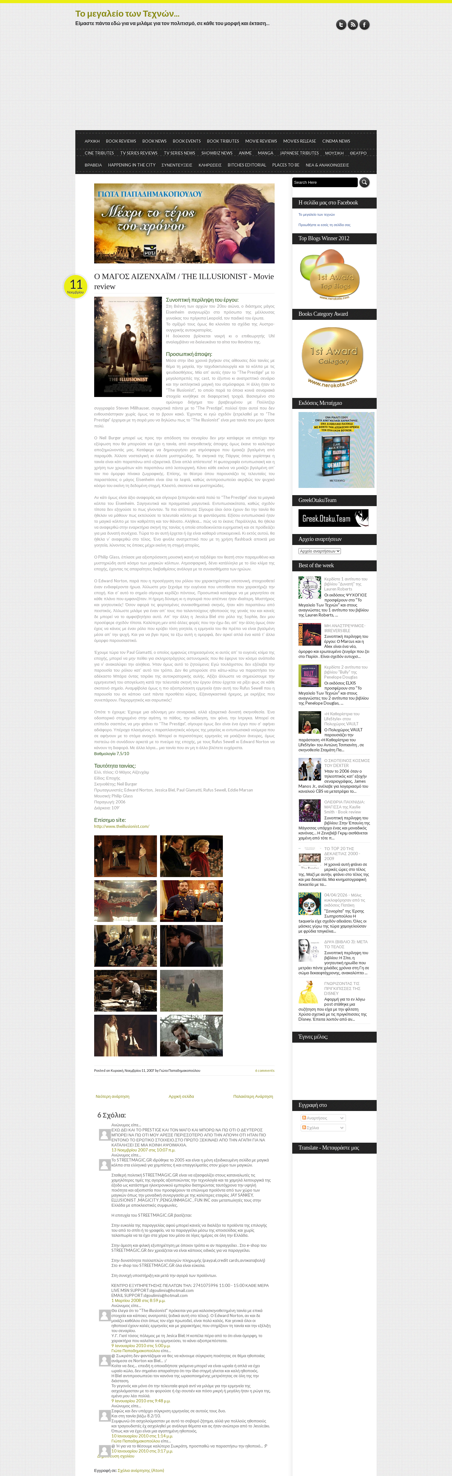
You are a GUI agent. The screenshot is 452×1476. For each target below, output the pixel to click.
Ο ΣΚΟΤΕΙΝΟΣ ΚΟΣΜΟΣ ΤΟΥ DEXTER (347, 763)
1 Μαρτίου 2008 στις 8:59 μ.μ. (138, 1300)
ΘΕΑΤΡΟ (358, 153)
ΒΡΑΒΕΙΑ (93, 164)
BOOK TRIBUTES (223, 141)
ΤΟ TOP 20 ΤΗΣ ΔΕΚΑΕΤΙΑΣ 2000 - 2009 (342, 853)
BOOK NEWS (155, 141)
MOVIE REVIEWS (261, 141)
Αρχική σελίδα (181, 1096)
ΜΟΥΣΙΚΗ (334, 153)
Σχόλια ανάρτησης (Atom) (141, 1470)
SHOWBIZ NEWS (217, 153)
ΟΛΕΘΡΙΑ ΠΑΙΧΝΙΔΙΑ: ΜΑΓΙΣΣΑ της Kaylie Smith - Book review (344, 806)
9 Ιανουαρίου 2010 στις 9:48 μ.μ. (140, 1400)
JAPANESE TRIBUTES (299, 153)
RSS (353, 24)
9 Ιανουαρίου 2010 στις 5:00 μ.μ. (140, 1345)
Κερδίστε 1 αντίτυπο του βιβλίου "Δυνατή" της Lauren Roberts (346, 583)
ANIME (245, 153)
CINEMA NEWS (336, 141)
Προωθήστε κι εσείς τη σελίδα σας (325, 225)
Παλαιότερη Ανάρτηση (253, 1096)
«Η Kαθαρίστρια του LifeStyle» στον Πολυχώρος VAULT (341, 718)
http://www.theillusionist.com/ (121, 826)
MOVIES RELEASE (299, 141)
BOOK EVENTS (187, 141)
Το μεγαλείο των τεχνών (317, 214)
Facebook (364, 24)
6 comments (265, 1070)
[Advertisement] (226, 83)
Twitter (341, 24)
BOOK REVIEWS (121, 141)
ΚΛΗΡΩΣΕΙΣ (210, 164)
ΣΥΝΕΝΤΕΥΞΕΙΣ (177, 164)
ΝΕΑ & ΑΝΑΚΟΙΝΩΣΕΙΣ (327, 164)
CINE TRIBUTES (99, 153)
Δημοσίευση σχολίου (115, 1455)
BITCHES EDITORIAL (247, 164)
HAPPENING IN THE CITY (131, 164)
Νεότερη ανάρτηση (112, 1096)
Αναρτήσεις (314, 1117)
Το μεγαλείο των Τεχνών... (127, 13)
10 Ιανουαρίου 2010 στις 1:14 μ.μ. (142, 1435)
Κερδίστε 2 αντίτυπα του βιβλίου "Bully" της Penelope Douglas (346, 672)
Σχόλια (310, 1127)
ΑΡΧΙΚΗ (92, 141)
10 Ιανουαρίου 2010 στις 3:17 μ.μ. (142, 1450)
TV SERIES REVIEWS (139, 153)
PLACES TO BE (285, 164)
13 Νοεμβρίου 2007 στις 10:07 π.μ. (143, 1149)
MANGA (265, 153)
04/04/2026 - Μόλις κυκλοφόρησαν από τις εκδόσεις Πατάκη (344, 899)
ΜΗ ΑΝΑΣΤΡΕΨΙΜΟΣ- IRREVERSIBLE (345, 628)
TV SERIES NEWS (179, 153)
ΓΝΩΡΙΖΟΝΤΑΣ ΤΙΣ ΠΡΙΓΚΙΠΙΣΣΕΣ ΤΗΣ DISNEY (342, 988)
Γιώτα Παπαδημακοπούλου (135, 1350)
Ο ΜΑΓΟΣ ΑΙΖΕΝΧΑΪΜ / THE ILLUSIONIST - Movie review (184, 281)
